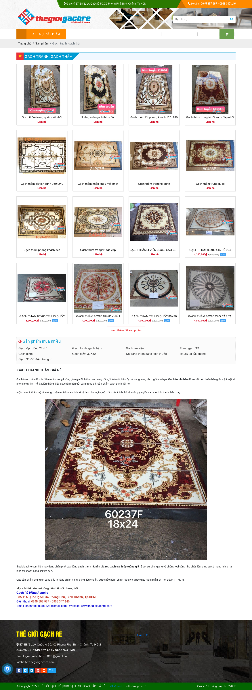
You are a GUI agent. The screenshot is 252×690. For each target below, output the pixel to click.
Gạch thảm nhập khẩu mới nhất (98, 183)
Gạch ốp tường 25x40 (32, 348)
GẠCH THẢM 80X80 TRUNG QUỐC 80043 (42, 317)
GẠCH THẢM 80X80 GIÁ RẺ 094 (210, 250)
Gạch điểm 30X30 (84, 353)
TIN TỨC (130, 34)
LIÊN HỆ (208, 34)
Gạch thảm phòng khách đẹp (42, 250)
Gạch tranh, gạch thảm (87, 348)
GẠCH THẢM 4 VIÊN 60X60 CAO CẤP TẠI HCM (154, 250)
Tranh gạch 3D (189, 348)
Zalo (51, 670)
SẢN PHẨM (105, 34)
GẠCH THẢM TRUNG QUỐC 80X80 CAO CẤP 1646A (154, 317)
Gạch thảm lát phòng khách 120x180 (154, 117)
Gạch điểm (25, 353)
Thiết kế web (114, 686)
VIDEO (151, 34)
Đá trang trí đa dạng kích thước (146, 353)
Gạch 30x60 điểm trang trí (35, 359)
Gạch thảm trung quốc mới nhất (42, 117)
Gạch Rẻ (142, 635)
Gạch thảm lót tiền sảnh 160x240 (42, 183)
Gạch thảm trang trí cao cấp (98, 250)
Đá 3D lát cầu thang (193, 353)
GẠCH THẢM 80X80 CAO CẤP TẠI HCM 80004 (210, 317)
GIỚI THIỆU (79, 34)
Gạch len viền (135, 348)
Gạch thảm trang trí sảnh (154, 183)
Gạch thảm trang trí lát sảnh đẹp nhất (210, 117)
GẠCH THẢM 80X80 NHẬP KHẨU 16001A (98, 317)
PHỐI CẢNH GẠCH (179, 34)
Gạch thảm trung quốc (210, 183)
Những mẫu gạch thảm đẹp (98, 117)
